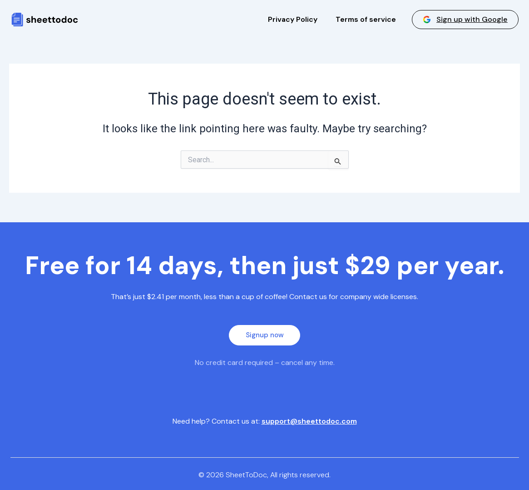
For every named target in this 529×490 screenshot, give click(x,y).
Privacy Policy (292, 19)
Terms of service (366, 19)
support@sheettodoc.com (309, 421)
